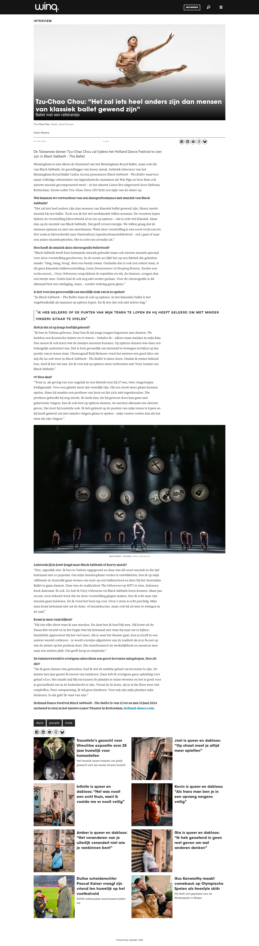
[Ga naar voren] (47, 7)
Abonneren (192, 7)
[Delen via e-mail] (193, 141)
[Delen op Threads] (199, 141)
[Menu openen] (221, 7)
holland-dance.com (139, 708)
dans (39, 723)
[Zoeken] (208, 7)
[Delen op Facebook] (181, 141)
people (54, 723)
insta (68, 723)
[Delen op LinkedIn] (187, 141)
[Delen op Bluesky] (204, 141)
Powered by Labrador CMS (129, 940)
